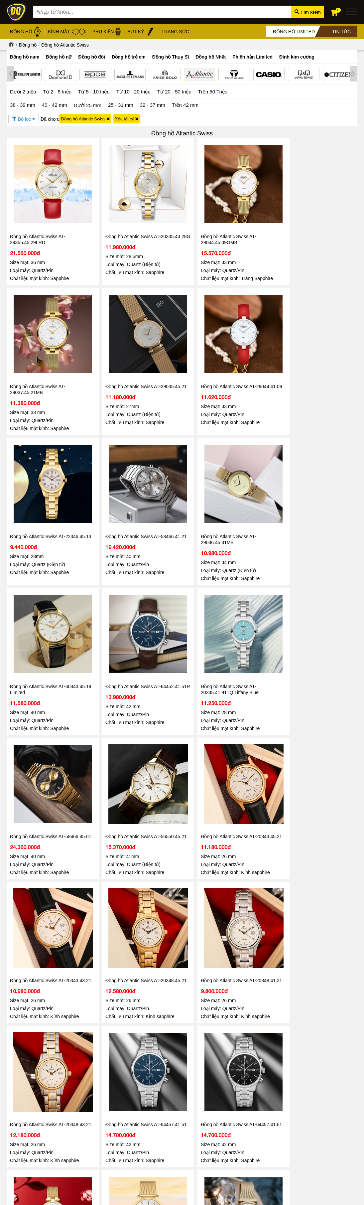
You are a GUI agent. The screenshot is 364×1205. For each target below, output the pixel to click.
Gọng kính (164, 1111)
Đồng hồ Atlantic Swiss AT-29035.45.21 (321, 214)
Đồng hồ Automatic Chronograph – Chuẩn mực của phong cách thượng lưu (176, 1036)
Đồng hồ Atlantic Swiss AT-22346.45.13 (108, 344)
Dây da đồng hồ (169, 1104)
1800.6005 (90, 881)
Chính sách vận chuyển (90, 1134)
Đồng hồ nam (24, 57)
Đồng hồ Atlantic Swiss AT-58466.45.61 (179, 470)
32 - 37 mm (152, 104)
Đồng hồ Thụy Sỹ (171, 1134)
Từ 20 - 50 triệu (174, 90)
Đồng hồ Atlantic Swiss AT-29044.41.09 (37, 344)
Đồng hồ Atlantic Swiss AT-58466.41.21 (179, 344)
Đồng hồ (28, 45)
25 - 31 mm (120, 104)
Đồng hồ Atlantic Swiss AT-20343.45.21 (321, 470)
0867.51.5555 (104, 902)
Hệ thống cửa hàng (25, 1103)
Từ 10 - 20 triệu (133, 90)
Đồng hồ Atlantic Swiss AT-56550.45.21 (250, 470)
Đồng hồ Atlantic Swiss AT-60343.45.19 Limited (321, 344)
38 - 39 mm (22, 104)
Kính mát (162, 1096)
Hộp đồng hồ (166, 1127)
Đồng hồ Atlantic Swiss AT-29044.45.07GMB (108, 731)
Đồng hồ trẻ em (129, 57)
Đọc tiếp (23, 1051)
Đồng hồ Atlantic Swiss (65, 45)
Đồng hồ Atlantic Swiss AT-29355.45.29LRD (37, 214)
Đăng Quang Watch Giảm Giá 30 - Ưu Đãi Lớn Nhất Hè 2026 (57, 1032)
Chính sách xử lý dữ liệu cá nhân (100, 1104)
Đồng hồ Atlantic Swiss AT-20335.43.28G (108, 214)
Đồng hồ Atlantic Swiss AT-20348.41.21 (179, 600)
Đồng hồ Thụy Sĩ (170, 57)
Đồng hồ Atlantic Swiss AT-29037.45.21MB (250, 214)
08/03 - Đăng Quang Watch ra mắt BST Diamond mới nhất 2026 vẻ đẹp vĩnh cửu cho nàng (294, 1036)
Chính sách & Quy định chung (97, 1088)
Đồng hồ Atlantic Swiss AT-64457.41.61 (37, 731)
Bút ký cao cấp (168, 1119)
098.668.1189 (104, 892)
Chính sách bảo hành (88, 1119)
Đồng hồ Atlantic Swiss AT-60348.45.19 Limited (321, 731)
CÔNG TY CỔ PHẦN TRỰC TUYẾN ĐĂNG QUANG (232, 1159)
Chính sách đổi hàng (88, 1127)
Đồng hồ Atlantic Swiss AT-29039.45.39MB (250, 731)
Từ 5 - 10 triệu (94, 90)
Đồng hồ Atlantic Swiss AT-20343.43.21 (37, 600)
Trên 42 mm (185, 104)
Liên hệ (14, 1118)
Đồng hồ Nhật (210, 57)
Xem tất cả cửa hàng (232, 1142)
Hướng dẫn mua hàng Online (35, 1110)
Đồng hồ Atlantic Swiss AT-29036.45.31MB (250, 344)
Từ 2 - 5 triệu (57, 90)
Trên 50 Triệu (212, 90)
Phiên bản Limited (252, 57)
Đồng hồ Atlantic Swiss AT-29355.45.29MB (179, 731)
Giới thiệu (16, 1087)
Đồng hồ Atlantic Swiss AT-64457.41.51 (321, 600)
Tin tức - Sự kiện (182, 923)
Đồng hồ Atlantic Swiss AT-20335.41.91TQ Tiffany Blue (110, 470)
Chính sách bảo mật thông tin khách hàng (108, 1096)
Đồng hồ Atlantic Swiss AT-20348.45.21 (108, 600)
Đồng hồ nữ (58, 57)
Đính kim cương (296, 57)
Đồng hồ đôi (91, 57)
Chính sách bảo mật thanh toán (98, 1111)
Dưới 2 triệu (23, 90)
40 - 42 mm (54, 104)
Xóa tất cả (127, 117)
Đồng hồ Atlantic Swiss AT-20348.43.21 (250, 600)
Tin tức (27, 1014)
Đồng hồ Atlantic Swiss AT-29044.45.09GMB (179, 214)
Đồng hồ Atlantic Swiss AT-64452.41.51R (37, 470)
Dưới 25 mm (87, 104)
